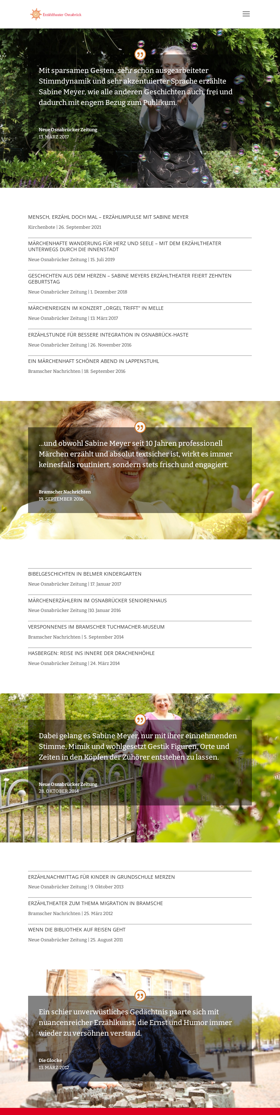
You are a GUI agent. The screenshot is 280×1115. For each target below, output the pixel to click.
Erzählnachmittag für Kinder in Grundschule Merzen (101, 876)
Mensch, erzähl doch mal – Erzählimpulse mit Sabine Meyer (108, 216)
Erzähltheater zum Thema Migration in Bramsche (95, 903)
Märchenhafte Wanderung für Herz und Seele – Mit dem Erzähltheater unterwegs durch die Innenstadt (124, 246)
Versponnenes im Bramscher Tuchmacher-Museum (96, 626)
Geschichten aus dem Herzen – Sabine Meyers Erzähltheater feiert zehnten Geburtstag (130, 278)
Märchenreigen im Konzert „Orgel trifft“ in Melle (96, 308)
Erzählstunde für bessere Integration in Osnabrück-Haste (108, 334)
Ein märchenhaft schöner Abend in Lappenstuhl (93, 361)
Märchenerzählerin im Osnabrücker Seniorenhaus (97, 600)
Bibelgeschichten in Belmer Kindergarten (85, 573)
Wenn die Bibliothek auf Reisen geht (77, 929)
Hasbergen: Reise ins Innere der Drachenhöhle (91, 653)
